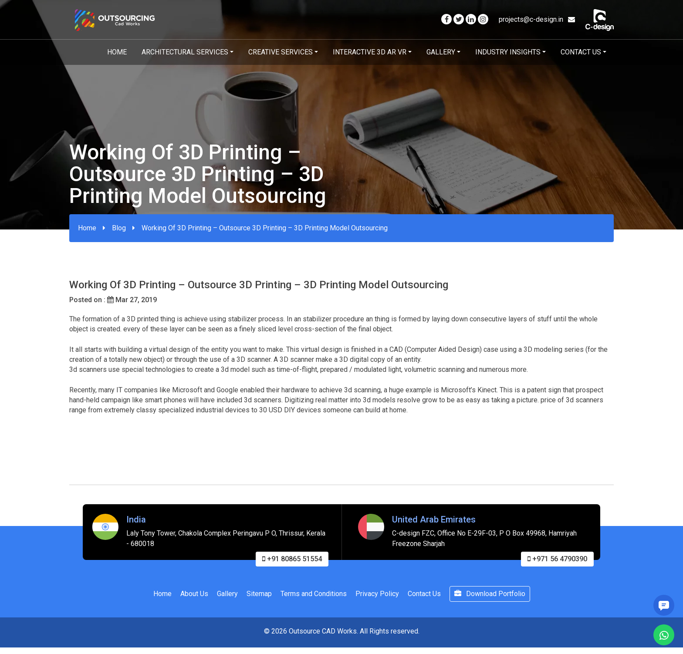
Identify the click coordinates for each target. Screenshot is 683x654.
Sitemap (259, 596)
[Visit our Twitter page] (458, 19)
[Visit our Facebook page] (446, 19)
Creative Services (280, 52)
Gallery (440, 52)
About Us (194, 596)
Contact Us (581, 52)
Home (117, 52)
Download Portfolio (489, 596)
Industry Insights (508, 52)
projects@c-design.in (537, 19)
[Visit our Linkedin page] (471, 19)
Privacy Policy (377, 596)
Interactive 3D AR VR (369, 52)
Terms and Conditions (314, 596)
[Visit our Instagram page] (483, 19)
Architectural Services (185, 52)
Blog (119, 228)
